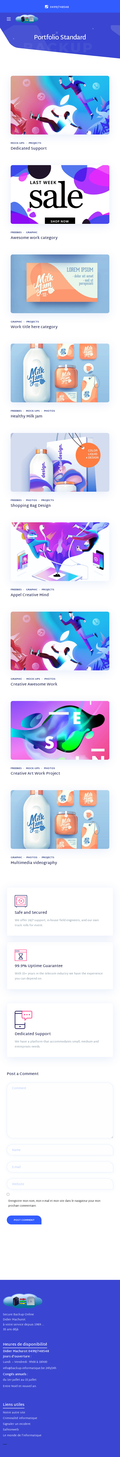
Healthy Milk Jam (26, 416)
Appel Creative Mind (30, 595)
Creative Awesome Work (34, 684)
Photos (49, 411)
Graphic (31, 232)
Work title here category (34, 327)
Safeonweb (11, 1429)
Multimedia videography (34, 863)
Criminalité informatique (20, 1418)
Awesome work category (34, 237)
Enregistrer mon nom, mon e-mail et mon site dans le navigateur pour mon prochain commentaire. (54, 1203)
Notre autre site (14, 1412)
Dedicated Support (29, 148)
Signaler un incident (16, 1424)
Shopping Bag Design (31, 505)
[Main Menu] (9, 19)
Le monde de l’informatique (22, 1435)
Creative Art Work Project (35, 773)
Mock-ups (17, 143)
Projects (35, 143)
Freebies (16, 232)
